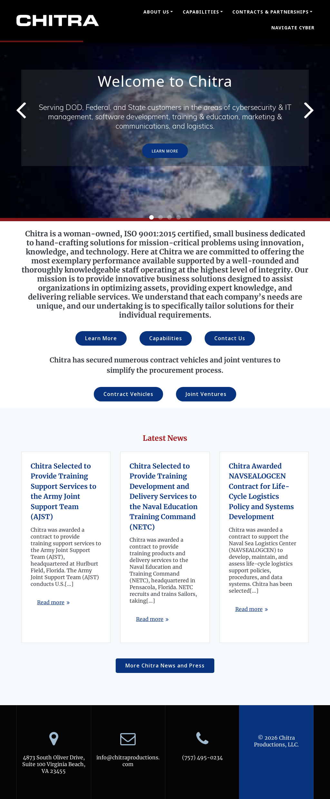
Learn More (101, 338)
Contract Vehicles (128, 394)
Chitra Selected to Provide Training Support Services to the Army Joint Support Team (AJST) (63, 491)
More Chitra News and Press (165, 665)
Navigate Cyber (293, 28)
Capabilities (201, 12)
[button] (151, 217)
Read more (50, 602)
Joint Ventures (206, 394)
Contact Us (229, 338)
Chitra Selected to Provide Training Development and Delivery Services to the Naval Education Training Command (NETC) (164, 496)
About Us (156, 12)
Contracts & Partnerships (270, 12)
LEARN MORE (165, 150)
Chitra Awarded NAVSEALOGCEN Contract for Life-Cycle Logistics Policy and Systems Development (261, 491)
